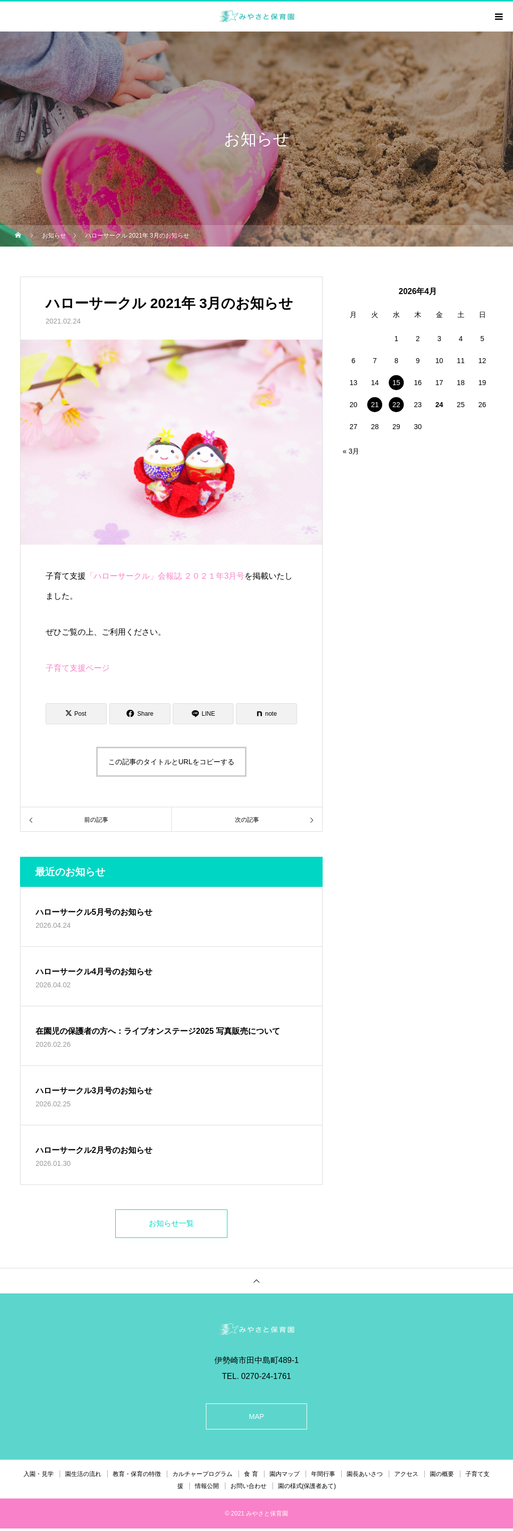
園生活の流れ (83, 1476)
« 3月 (351, 451)
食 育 (251, 1476)
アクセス (406, 1476)
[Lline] (203, 713)
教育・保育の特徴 (137, 1476)
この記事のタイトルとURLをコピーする (171, 762)
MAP (256, 1419)
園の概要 (442, 1476)
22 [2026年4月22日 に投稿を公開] (396, 405)
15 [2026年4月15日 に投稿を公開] (396, 383)
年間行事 (323, 1476)
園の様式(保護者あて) (307, 1488)
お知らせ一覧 (171, 1224)
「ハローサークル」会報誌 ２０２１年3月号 (165, 576)
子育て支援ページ (78, 668)
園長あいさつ (365, 1476)
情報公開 (207, 1488)
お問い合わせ (248, 1488)
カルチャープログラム (202, 1476)
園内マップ (285, 1476)
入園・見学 (39, 1476)
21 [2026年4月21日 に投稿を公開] (375, 405)
